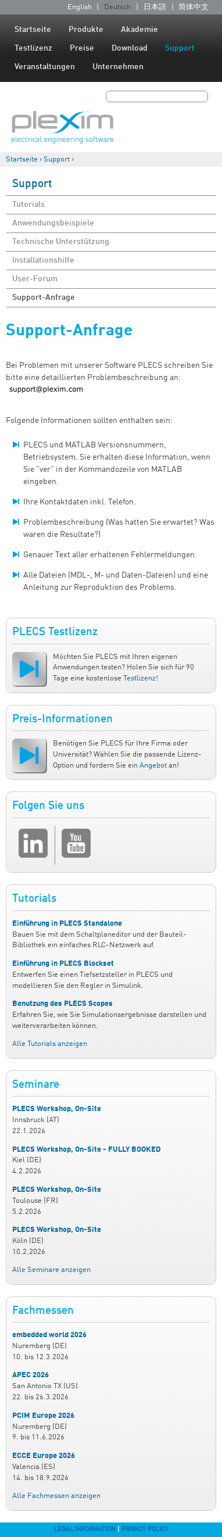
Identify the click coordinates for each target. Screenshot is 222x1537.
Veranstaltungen (45, 67)
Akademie (139, 30)
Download (130, 48)
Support (180, 48)
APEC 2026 (30, 1375)
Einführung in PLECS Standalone (67, 923)
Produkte (86, 30)
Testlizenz (33, 48)
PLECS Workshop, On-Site (56, 1109)
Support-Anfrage (43, 297)
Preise (82, 48)
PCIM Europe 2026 (43, 1416)
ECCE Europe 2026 (43, 1456)
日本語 (155, 7)
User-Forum (35, 279)
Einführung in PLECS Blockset (63, 964)
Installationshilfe (43, 260)
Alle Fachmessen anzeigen (56, 1496)
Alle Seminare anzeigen (51, 1270)
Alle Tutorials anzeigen (49, 1044)
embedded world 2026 (49, 1335)
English (79, 7)
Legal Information (85, 1529)
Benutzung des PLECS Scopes (62, 1004)
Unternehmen (118, 67)
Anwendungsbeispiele (53, 223)
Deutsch (117, 7)
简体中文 (193, 7)
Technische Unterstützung (60, 242)
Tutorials (28, 204)
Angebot (153, 765)
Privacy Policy (145, 1529)
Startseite (33, 30)
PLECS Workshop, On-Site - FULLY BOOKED (86, 1149)
